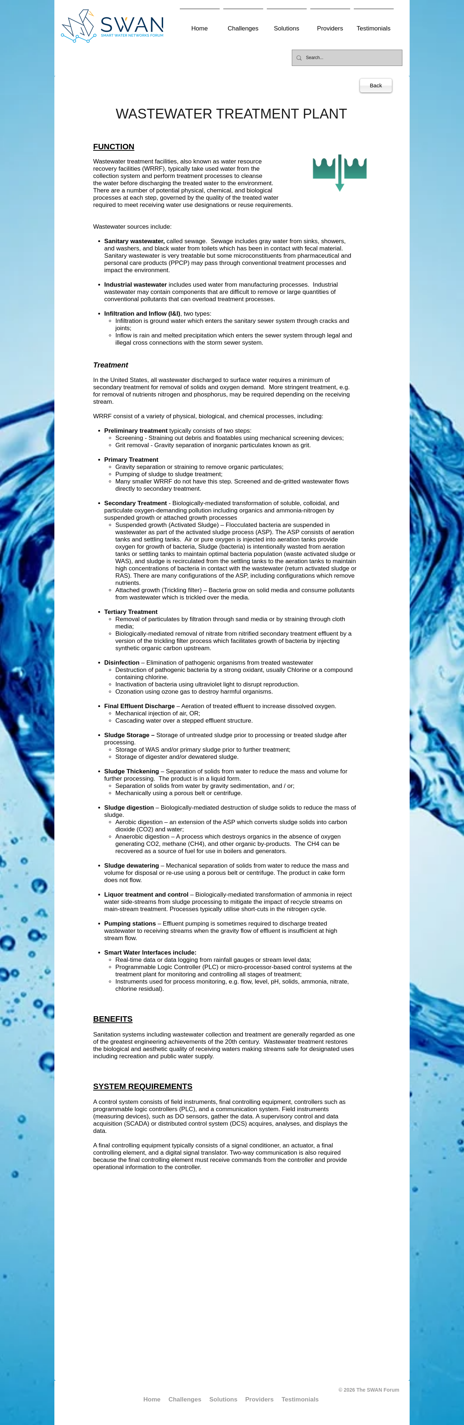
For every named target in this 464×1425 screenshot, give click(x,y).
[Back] (376, 85)
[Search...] (346, 58)
